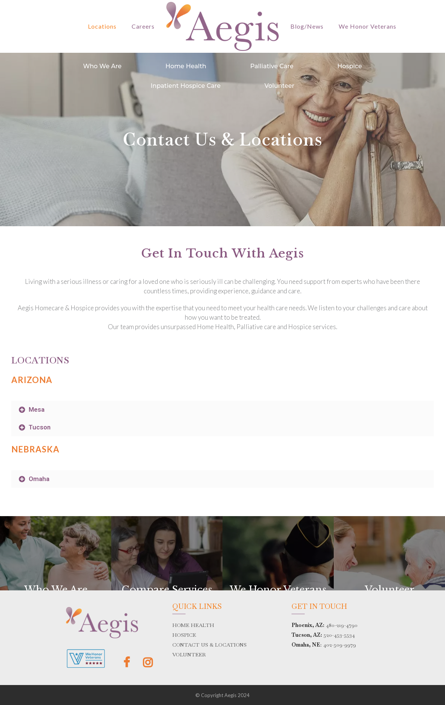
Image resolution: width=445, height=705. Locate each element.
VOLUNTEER (189, 654)
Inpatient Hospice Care (185, 85)
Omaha (39, 479)
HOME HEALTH (193, 625)
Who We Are (102, 66)
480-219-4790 (342, 625)
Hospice (350, 66)
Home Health (186, 66)
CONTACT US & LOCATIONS (209, 644)
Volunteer (279, 85)
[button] (222, 409)
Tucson (40, 427)
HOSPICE (184, 634)
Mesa (36, 409)
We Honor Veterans (278, 590)
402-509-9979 (339, 644)
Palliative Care (271, 66)
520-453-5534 (339, 634)
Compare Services (166, 590)
